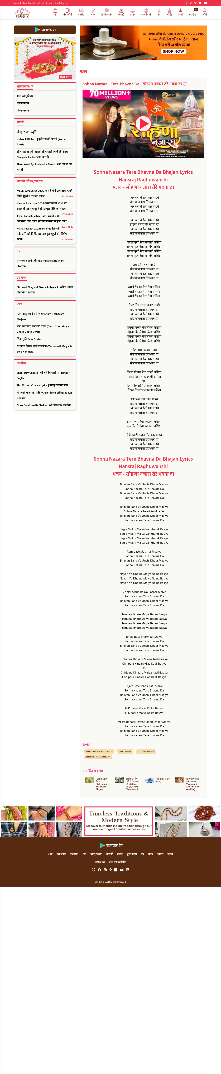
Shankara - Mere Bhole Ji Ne (98, 757)
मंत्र (159, 12)
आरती (180, 12)
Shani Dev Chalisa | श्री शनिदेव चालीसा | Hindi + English (43, 376)
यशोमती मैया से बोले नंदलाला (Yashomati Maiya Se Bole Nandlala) (44, 349)
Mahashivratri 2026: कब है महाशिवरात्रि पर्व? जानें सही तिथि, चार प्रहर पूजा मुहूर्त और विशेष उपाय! (45, 234)
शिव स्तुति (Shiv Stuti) (29, 339)
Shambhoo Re (125, 751)
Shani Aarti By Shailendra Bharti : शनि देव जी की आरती (44, 167)
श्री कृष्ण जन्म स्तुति (26, 132)
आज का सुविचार (25, 96)
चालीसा (81, 12)
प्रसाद (132, 12)
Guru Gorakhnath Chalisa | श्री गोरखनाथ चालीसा (44, 405)
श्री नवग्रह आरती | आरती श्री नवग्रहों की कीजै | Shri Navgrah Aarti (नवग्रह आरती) (42, 155)
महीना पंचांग (23, 103)
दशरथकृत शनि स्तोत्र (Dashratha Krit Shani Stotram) (40, 263)
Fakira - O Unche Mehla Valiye (99, 751)
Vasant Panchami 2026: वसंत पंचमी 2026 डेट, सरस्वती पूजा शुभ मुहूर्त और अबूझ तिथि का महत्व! (45, 207)
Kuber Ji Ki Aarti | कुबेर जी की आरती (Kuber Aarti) (41, 142)
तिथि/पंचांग (106, 12)
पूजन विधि (146, 12)
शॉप (55, 12)
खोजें (204, 12)
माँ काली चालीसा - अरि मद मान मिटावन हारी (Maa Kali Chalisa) (45, 395)
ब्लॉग (170, 854)
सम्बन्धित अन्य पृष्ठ (93, 771)
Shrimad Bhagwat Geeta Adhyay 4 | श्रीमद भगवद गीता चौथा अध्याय (45, 290)
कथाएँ (121, 12)
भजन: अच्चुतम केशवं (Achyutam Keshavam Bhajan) (40, 317)
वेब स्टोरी (67, 12)
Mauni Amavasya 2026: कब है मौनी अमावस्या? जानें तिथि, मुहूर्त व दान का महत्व (45, 194)
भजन (93, 12)
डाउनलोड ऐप (45, 30)
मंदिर (169, 12)
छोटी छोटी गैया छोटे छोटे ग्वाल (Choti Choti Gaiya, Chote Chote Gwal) (43, 329)
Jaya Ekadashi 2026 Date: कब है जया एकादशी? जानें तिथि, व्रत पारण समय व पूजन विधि (45, 219)
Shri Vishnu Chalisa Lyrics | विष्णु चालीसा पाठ (42, 385)
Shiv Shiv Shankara (146, 751)
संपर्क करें (100, 862)
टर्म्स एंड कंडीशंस (117, 862)
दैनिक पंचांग (23, 111)
